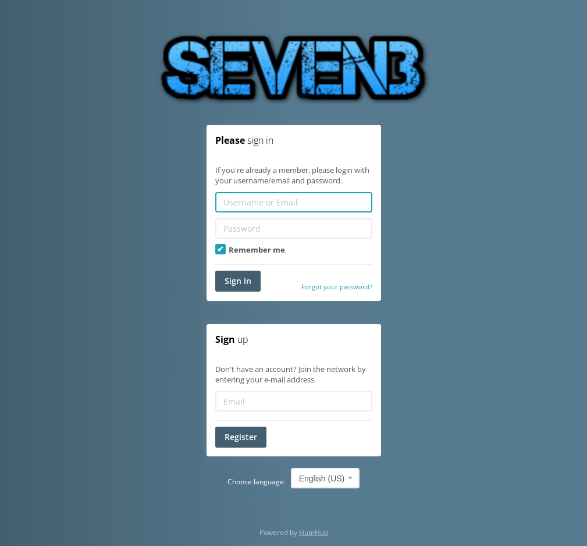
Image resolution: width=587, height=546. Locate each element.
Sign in (238, 280)
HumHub (313, 532)
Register (241, 436)
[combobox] (325, 478)
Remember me (250, 249)
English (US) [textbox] (322, 478)
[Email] (293, 401)
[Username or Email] (293, 202)
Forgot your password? (336, 286)
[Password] (293, 228)
